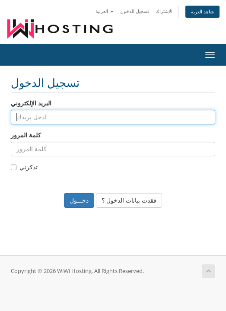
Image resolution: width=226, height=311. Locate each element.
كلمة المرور (26, 135)
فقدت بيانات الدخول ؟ (129, 200)
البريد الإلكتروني (31, 103)
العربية (104, 11)
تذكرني (24, 167)
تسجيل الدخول (134, 11)
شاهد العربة (202, 11)
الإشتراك (164, 11)
